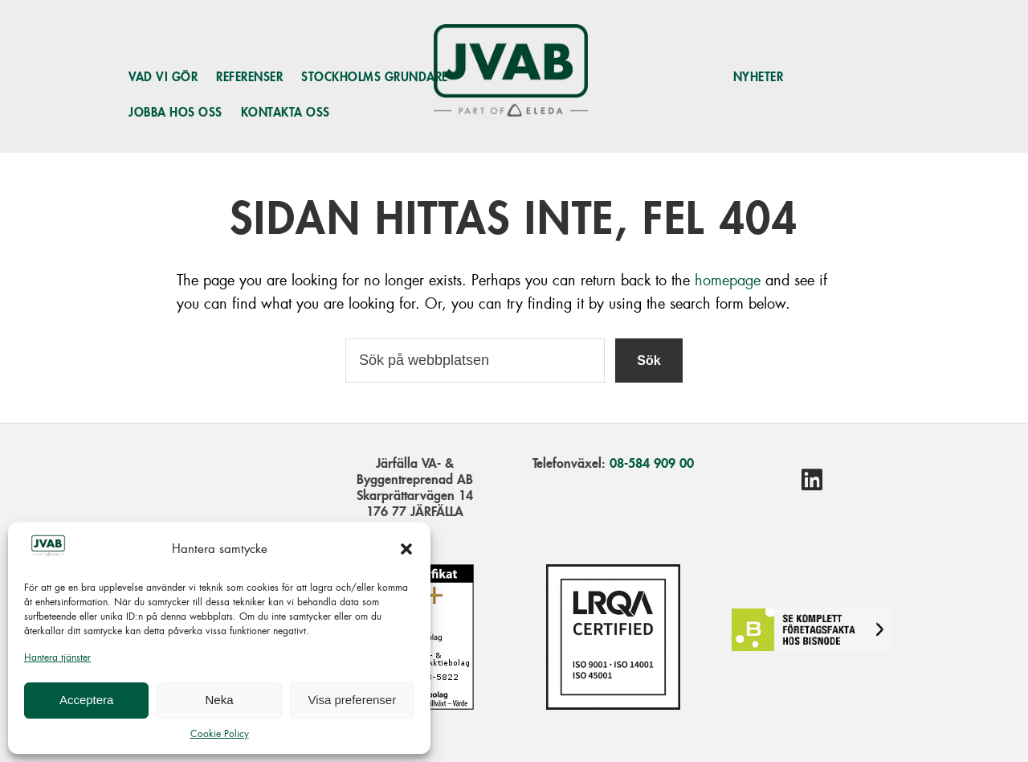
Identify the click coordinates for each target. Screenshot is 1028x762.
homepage (728, 280)
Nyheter (758, 76)
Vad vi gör (163, 76)
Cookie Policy (219, 733)
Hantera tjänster (57, 657)
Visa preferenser (352, 700)
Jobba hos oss (175, 112)
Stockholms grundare (374, 76)
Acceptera (86, 700)
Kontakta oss (285, 112)
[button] (406, 549)
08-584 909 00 (652, 463)
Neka (219, 700)
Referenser (249, 76)
